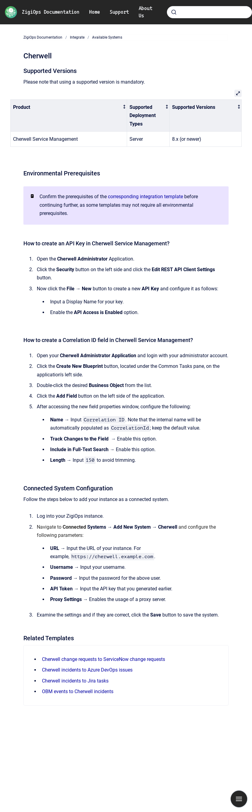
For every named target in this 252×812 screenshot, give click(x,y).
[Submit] (174, 12)
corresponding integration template (145, 196)
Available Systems (107, 37)
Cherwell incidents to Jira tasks (75, 681)
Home (94, 12)
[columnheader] (69, 115)
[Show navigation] (239, 799)
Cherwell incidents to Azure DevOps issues (87, 670)
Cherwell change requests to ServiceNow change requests (103, 659)
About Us (145, 12)
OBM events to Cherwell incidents (77, 691)
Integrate (77, 37)
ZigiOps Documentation (50, 12)
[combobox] (209, 12)
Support (119, 12)
